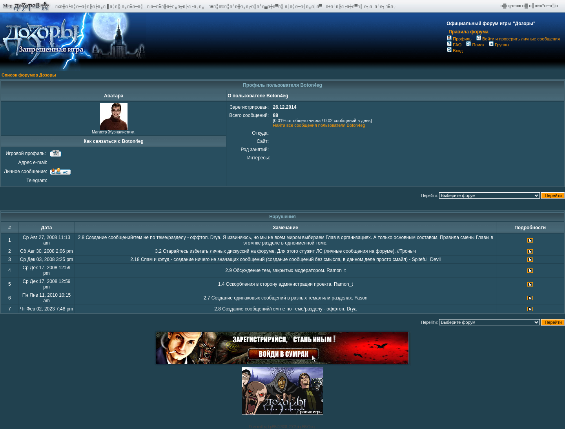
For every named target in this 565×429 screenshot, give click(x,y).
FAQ (454, 44)
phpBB (271, 427)
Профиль (459, 39)
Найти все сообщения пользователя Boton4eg (319, 125)
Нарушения (282, 216)
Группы (499, 44)
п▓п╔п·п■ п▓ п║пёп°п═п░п (529, 5)
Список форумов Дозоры (29, 75)
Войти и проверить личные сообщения (518, 39)
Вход (455, 50)
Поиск (475, 44)
